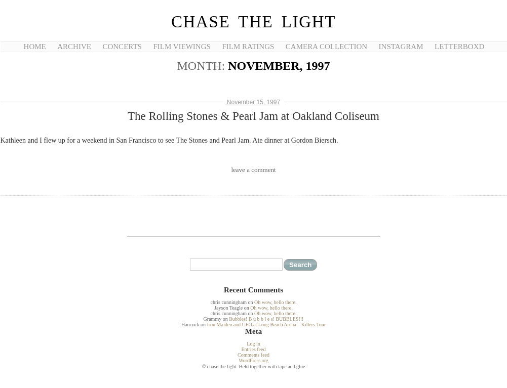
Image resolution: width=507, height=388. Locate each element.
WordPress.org (253, 360)
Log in (253, 344)
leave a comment (253, 170)
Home (35, 46)
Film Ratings (248, 46)
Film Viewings (181, 46)
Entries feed (253, 349)
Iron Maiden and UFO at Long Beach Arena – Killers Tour (266, 324)
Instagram (401, 46)
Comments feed (253, 355)
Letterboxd (459, 46)
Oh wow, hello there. (275, 302)
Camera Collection (326, 46)
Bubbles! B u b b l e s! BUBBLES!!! (266, 319)
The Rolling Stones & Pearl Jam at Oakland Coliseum (253, 116)
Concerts (121, 46)
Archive (74, 46)
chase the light (253, 22)
